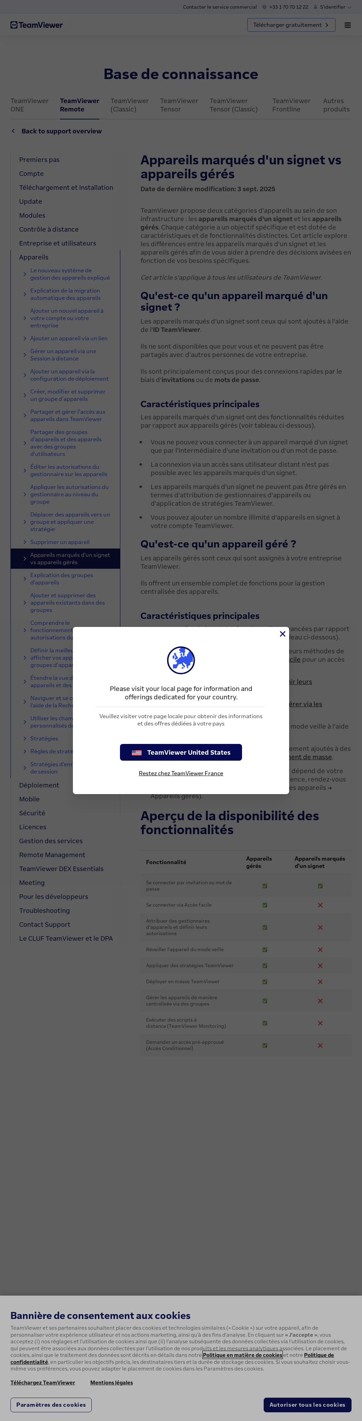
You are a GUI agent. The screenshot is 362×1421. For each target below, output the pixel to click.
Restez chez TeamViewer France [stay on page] (181, 773)
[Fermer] (282, 634)
